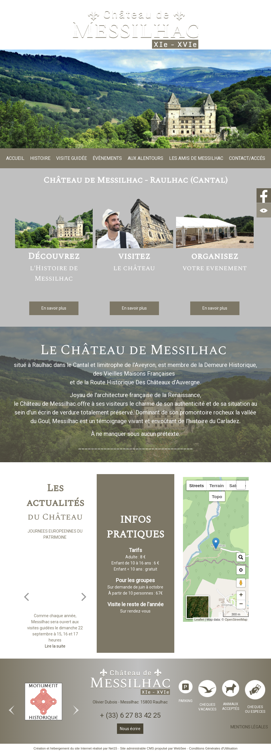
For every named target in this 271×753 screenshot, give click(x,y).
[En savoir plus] (53, 308)
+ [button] (241, 595)
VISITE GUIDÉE (71, 158)
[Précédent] (26, 596)
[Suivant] (84, 596)
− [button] (241, 604)
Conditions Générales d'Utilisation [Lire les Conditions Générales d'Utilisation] (213, 748)
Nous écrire (130, 728)
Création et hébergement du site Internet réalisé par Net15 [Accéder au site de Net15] (75, 748)
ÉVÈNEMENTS (107, 158)
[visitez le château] (134, 223)
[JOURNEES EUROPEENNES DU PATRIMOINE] (55, 576)
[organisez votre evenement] (215, 223)
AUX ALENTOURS (145, 158)
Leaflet (199, 619)
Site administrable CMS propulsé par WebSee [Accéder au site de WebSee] (153, 748)
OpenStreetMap (236, 619)
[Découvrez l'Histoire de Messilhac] (54, 223)
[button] (241, 484)
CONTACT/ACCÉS (247, 158)
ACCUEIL (15, 158)
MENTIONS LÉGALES (249, 727)
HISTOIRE (40, 158)
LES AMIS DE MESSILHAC (196, 158)
